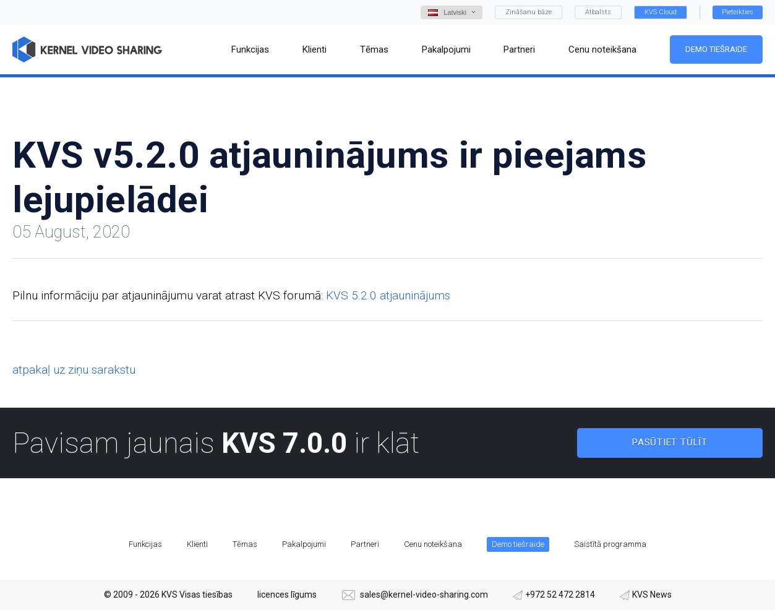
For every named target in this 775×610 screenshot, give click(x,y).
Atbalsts (598, 12)
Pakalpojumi (304, 544)
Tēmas (245, 544)
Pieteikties (737, 12)
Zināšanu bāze (528, 12)
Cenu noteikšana (433, 544)
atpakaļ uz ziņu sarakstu (73, 370)
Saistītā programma (610, 544)
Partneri (365, 544)
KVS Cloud (660, 12)
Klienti (197, 544)
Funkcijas (145, 544)
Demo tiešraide (716, 49)
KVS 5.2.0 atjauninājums (388, 295)
